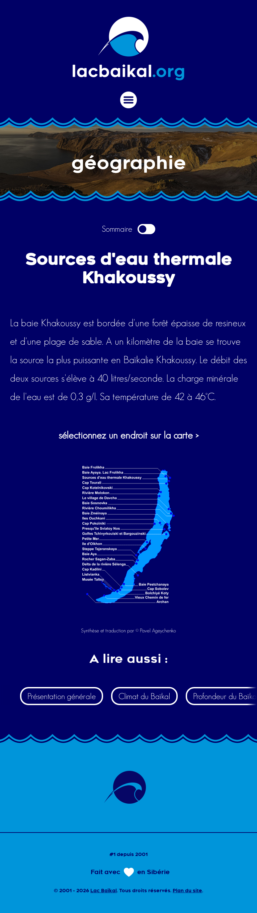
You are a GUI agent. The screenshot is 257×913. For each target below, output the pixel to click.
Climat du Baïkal (144, 696)
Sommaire (128, 229)
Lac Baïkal (103, 891)
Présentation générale (61, 696)
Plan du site (187, 891)
